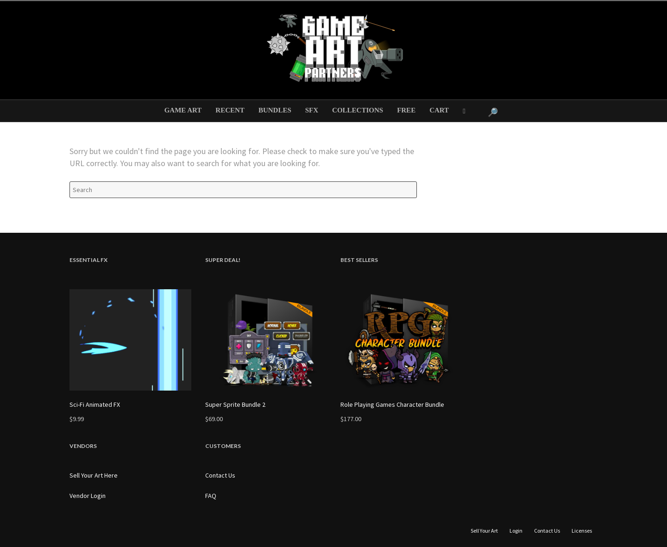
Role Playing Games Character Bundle (392, 404)
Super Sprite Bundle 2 (235, 404)
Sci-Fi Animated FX (94, 404)
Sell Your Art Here (93, 475)
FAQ (210, 495)
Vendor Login (87, 495)
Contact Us (220, 475)
